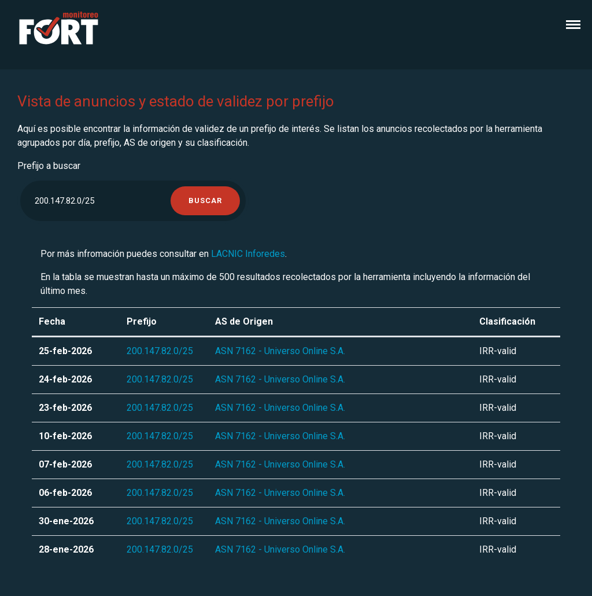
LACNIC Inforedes (248, 253)
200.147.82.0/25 (160, 350)
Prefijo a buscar (48, 165)
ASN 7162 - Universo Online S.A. (280, 350)
